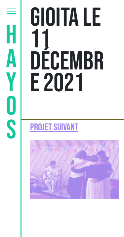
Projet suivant (54, 127)
